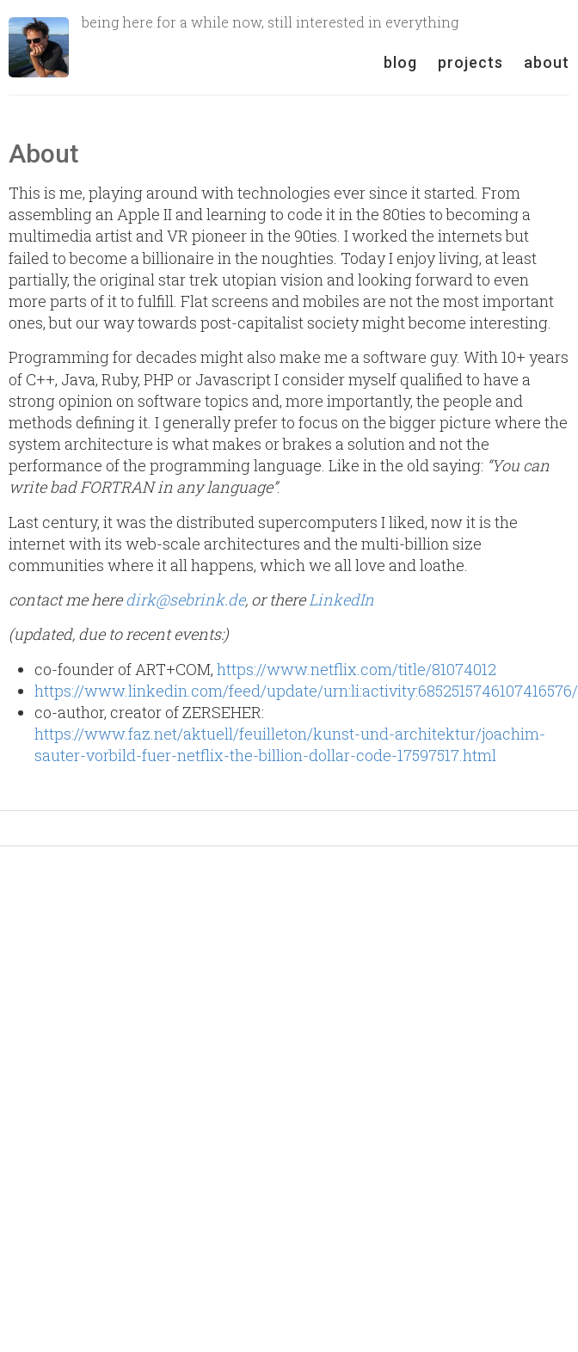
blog (400, 62)
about (546, 62)
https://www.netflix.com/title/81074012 (356, 669)
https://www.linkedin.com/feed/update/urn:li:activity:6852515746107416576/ (306, 690)
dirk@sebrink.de (185, 599)
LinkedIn (341, 599)
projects (470, 62)
